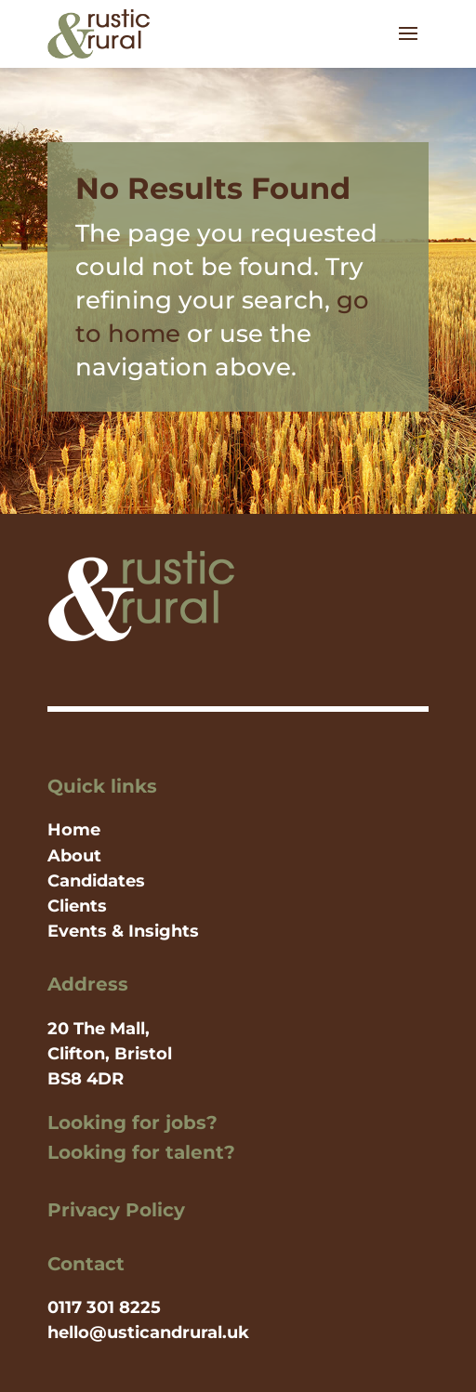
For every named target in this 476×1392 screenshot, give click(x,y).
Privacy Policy (116, 1210)
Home (73, 830)
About (74, 856)
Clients (77, 906)
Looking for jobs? (132, 1122)
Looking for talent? (141, 1152)
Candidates (96, 881)
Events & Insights (123, 931)
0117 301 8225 (104, 1307)
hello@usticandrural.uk (148, 1332)
